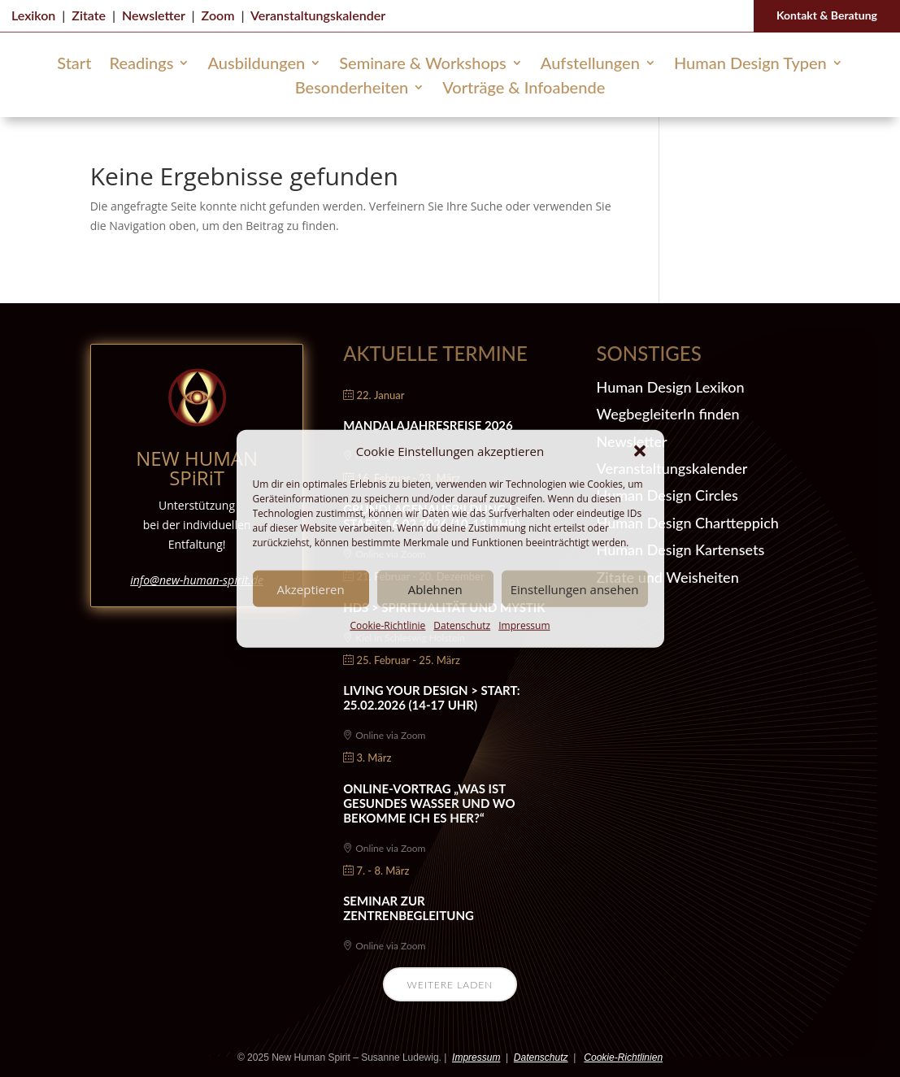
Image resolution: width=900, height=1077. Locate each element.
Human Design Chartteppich (688, 523)
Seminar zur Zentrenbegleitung (408, 908)
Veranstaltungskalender (317, 15)
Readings (141, 64)
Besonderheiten (351, 89)
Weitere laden (450, 985)
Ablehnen (435, 589)
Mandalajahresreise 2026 (428, 425)
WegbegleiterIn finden (668, 414)
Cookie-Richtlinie (387, 625)
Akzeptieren (310, 589)
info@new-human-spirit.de (196, 580)
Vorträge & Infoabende (523, 89)
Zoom (218, 15)
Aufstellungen (590, 64)
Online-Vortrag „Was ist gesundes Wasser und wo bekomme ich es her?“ (429, 803)
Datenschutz (461, 625)
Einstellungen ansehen (575, 589)
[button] (640, 451)
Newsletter (153, 15)
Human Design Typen (750, 64)
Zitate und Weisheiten (668, 577)
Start (74, 64)
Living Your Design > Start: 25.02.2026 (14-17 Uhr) (431, 697)
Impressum (524, 625)
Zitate (89, 15)
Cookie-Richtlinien (623, 1057)
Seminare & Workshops (423, 64)
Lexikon (33, 15)
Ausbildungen (256, 64)
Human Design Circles (667, 495)
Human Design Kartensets (681, 549)
